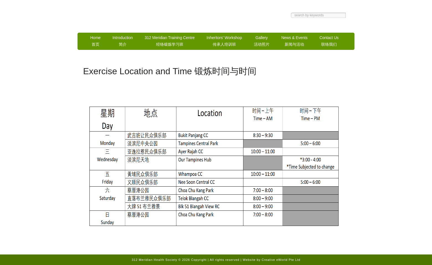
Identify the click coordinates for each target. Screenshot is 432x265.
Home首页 (95, 41)
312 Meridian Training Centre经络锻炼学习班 (170, 41)
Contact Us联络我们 (329, 41)
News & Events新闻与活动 (294, 41)
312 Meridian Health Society (136, 17)
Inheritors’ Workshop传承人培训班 (224, 41)
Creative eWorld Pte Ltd (281, 259)
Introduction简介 (122, 41)
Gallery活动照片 (261, 41)
